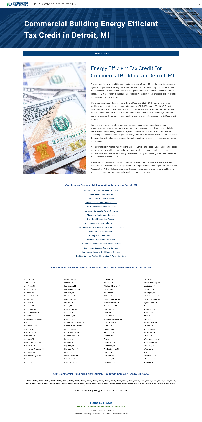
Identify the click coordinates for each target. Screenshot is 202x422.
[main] (94, 27)
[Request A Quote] (101, 53)
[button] (199, 4)
